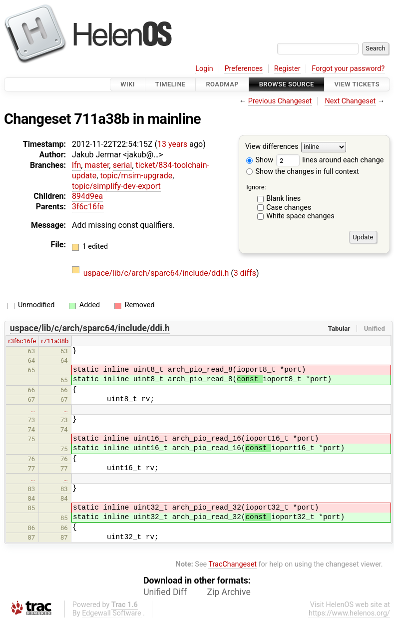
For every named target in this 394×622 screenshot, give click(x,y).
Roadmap (222, 84)
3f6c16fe (88, 206)
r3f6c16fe (22, 341)
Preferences (243, 68)
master (96, 165)
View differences (272, 147)
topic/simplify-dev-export (116, 186)
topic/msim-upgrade (136, 175)
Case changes (288, 207)
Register (287, 68)
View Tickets (357, 84)
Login (204, 68)
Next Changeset (350, 101)
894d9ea (87, 196)
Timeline (170, 84)
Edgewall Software (111, 613)
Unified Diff (165, 592)
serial (122, 165)
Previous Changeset (280, 101)
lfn (76, 165)
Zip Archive (229, 592)
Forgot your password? (348, 68)
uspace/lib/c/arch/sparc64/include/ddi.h (157, 273)
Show (259, 160)
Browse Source (286, 84)
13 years (172, 144)
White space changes (300, 216)
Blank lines (283, 198)
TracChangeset (232, 564)
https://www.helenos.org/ (349, 613)
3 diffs (245, 273)
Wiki (127, 84)
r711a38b (54, 341)
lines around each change (330, 160)
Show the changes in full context (302, 171)
